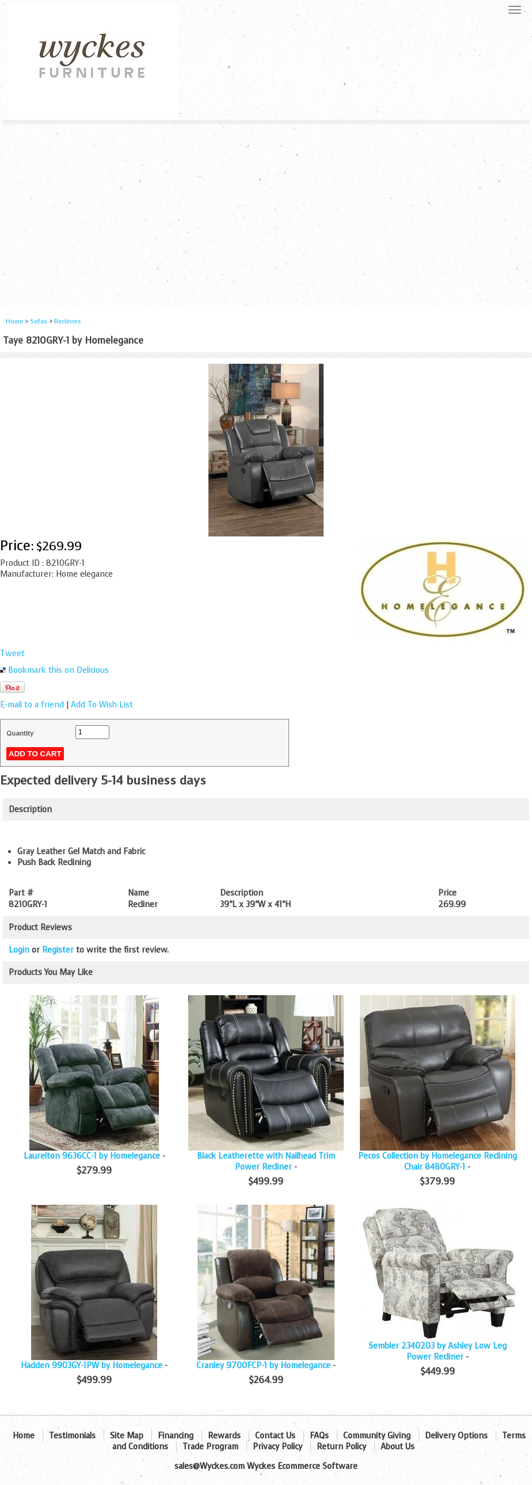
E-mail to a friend (32, 704)
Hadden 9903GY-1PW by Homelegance (91, 1365)
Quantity (19, 733)
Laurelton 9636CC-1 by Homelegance (92, 1156)
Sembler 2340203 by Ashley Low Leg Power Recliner (437, 1351)
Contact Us (275, 1435)
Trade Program (210, 1446)
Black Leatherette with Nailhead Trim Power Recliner (266, 1161)
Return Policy (341, 1446)
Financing (175, 1435)
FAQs (319, 1435)
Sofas (38, 321)
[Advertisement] (266, 210)
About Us (398, 1446)
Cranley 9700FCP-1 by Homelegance (263, 1365)
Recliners (67, 321)
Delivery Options (456, 1435)
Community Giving (377, 1435)
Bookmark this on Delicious (58, 670)
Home (14, 321)
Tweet (12, 653)
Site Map (126, 1435)
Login (19, 950)
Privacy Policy (277, 1446)
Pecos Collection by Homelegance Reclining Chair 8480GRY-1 (437, 1161)
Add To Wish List (102, 704)
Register (58, 950)
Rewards (224, 1435)
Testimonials (72, 1435)
